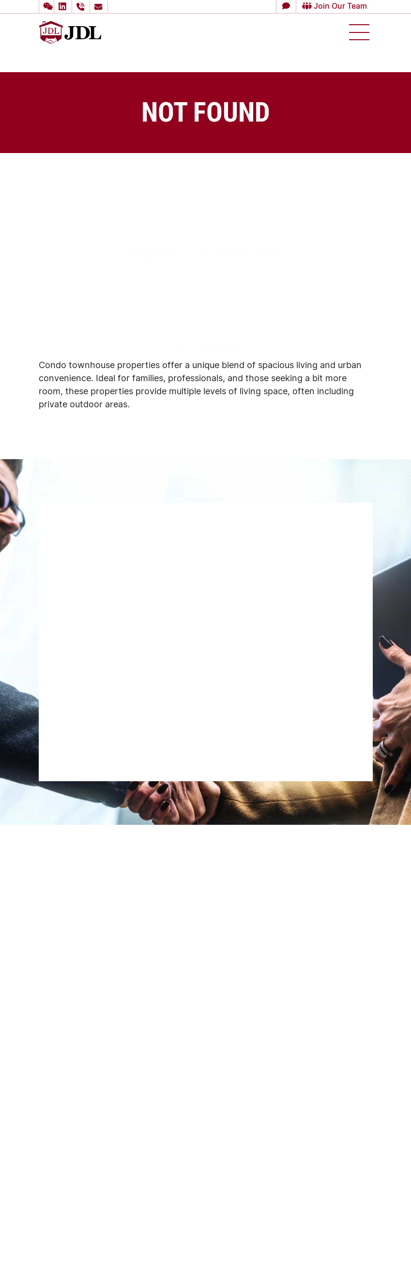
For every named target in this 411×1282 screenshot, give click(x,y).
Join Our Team (329, 6)
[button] (46, 6)
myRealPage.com (221, 344)
